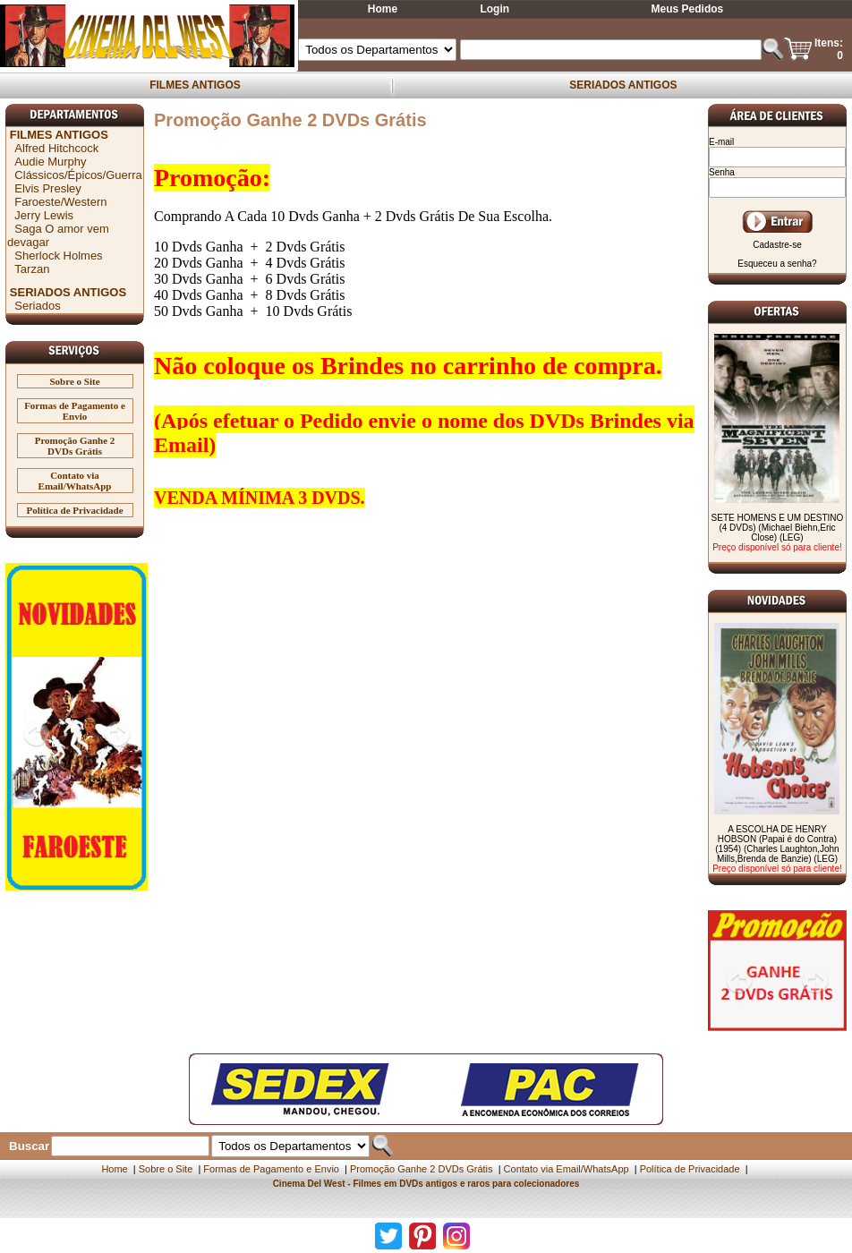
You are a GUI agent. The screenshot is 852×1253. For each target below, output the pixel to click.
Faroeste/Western (60, 202)
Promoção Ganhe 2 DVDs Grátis (75, 445)
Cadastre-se (777, 245)
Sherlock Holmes (58, 255)
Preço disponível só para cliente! (777, 547)
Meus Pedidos (688, 9)
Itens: (828, 43)
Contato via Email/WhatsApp (75, 480)
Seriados (37, 305)
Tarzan (31, 269)
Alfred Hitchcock (56, 148)
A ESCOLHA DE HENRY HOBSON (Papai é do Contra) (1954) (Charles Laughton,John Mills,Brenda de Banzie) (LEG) (777, 844)
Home (382, 9)
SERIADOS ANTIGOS (623, 85)
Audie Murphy (50, 161)
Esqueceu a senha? (776, 263)
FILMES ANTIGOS (195, 85)
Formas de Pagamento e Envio (74, 411)
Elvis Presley (47, 188)
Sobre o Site (75, 381)
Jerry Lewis (43, 215)
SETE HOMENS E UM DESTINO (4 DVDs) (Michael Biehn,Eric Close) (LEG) (777, 527)
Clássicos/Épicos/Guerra (77, 175)
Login (494, 9)
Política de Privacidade (74, 510)
